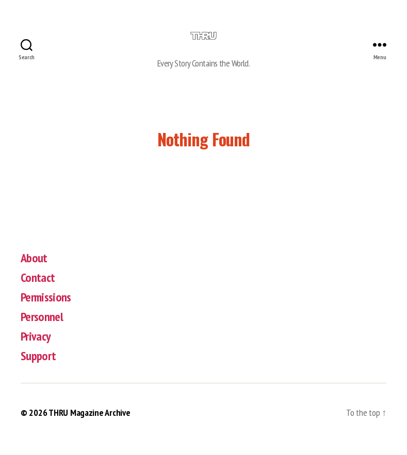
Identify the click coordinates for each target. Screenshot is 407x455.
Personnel (42, 330)
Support (38, 369)
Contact (38, 291)
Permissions (46, 310)
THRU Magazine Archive (89, 426)
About (34, 271)
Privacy (36, 350)
